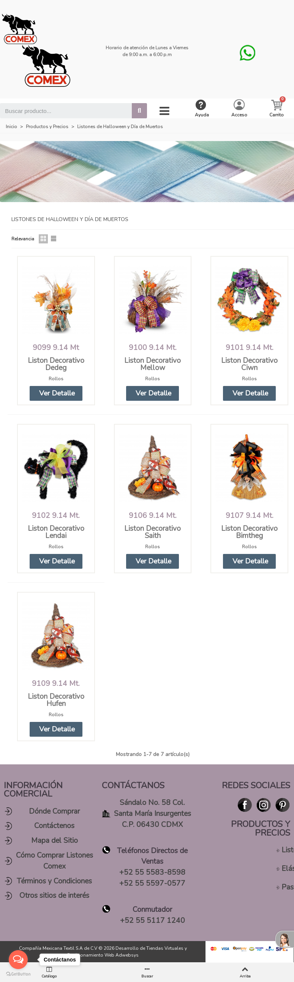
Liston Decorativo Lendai (56, 532)
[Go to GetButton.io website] (18, 974)
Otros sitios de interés (54, 896)
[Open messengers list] (18, 959)
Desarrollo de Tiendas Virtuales (149, 949)
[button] (56, 393)
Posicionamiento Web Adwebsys (103, 956)
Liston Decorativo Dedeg (56, 364)
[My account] (239, 109)
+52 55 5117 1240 (152, 921)
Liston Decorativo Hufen (56, 700)
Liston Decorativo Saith (152, 532)
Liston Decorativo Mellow (152, 364)
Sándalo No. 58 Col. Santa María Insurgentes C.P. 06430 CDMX (152, 814)
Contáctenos (54, 826)
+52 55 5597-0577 (152, 884)
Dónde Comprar (54, 812)
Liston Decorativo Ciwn (249, 364)
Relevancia (22, 239)
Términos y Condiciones (54, 881)
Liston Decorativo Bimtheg (249, 532)
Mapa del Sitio (54, 841)
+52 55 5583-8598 (152, 873)
